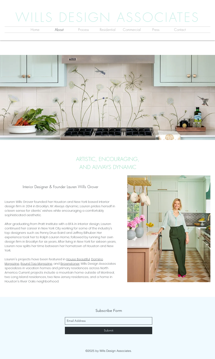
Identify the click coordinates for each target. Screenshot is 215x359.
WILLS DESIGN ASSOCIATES (107, 17)
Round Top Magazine (36, 264)
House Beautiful (78, 259)
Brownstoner (70, 264)
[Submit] (108, 330)
